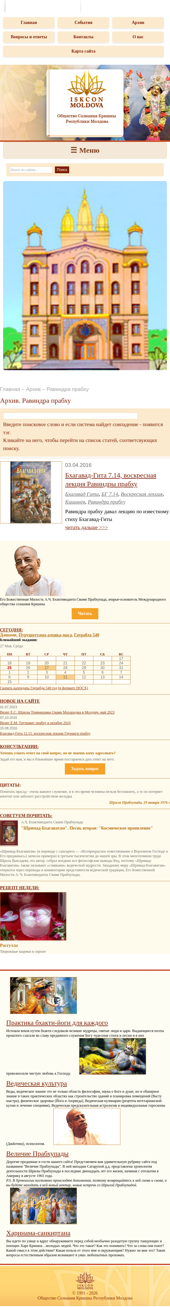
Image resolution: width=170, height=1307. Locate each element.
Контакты (83, 37)
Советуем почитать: (26, 815)
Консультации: (19, 746)
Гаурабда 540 (86, 635)
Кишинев (75, 502)
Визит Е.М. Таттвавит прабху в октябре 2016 (35, 723)
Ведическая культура (36, 1083)
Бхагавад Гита (82, 494)
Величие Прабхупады (37, 1153)
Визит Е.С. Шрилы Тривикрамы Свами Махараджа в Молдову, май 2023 (57, 712)
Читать (85, 613)
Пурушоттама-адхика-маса (45, 635)
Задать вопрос (85, 768)
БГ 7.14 (109, 494)
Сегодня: (11, 630)
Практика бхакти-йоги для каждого (57, 1022)
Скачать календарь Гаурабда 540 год (28, 688)
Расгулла (9, 945)
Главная (29, 22)
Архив (138, 22)
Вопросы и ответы (29, 37)
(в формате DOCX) (73, 688)
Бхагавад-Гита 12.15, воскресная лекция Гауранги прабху (45, 733)
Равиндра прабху (106, 502)
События (83, 22)
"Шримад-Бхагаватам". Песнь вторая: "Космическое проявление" (87, 828)
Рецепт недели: (19, 888)
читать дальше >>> (86, 527)
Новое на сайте (20, 701)
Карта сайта (83, 51)
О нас (138, 37)
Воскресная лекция (142, 494)
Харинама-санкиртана (38, 1233)
